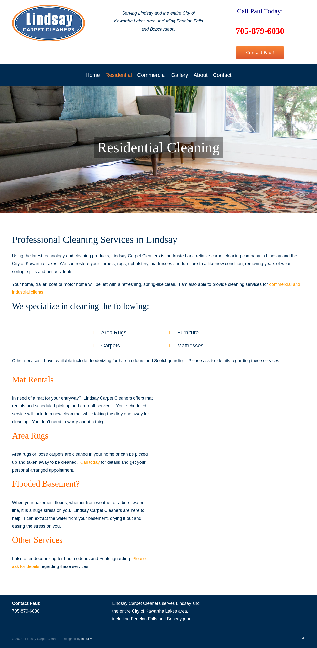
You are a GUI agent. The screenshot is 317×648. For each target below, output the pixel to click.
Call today (90, 462)
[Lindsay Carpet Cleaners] (48, 7)
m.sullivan (88, 639)
